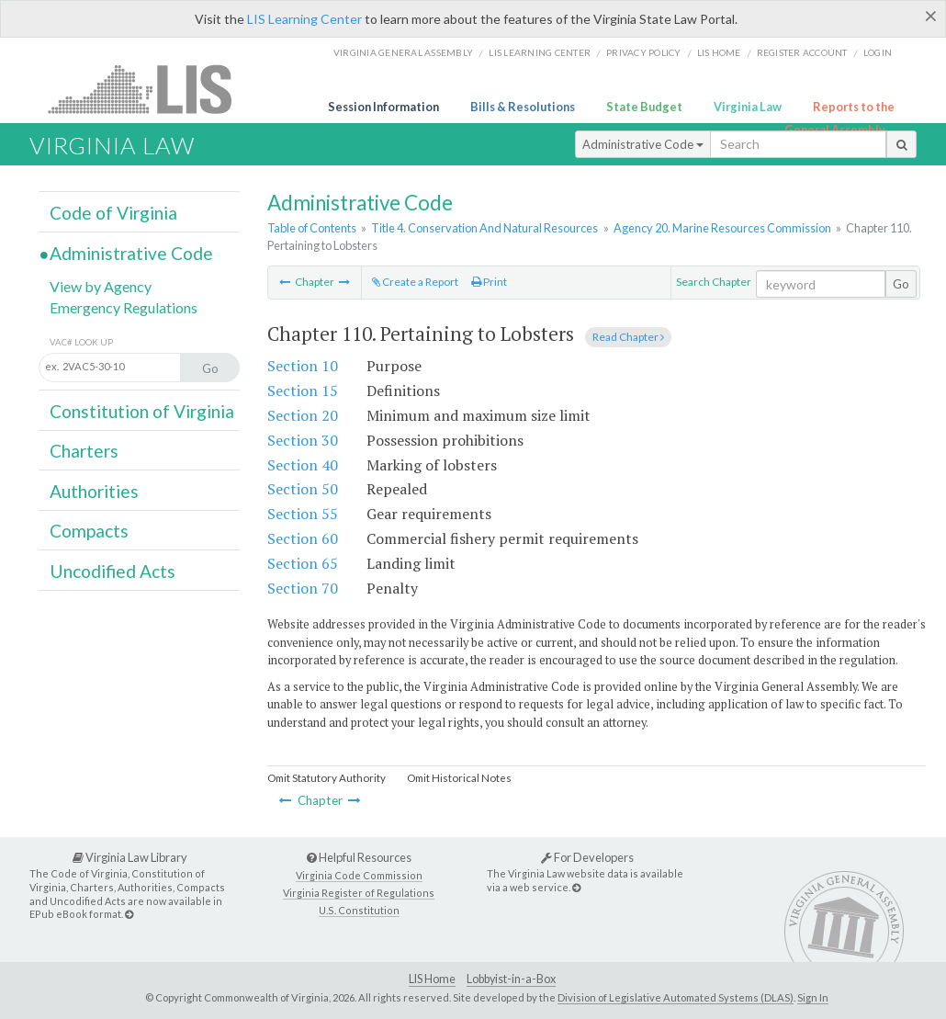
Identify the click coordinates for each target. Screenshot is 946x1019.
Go (901, 284)
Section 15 (302, 390)
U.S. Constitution (359, 910)
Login (877, 52)
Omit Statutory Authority (326, 778)
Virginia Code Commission (359, 875)
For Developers (587, 857)
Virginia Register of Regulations (358, 893)
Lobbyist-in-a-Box (511, 979)
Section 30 (302, 440)
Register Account (802, 52)
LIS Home (432, 979)
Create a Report (415, 282)
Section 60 (302, 538)
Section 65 (302, 563)
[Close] (931, 16)
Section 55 (302, 514)
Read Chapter (628, 337)
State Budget (644, 106)
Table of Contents (311, 228)
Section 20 (302, 415)
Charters (84, 450)
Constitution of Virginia (142, 411)
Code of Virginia (113, 212)
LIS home (719, 52)
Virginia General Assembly (403, 52)
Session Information (383, 106)
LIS (150, 88)
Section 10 (302, 366)
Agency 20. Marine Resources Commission (722, 228)
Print (489, 282)
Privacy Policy (643, 52)
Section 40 (302, 465)
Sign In (812, 997)
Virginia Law (748, 106)
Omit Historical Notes (459, 778)
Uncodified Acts (112, 571)
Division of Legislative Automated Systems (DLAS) (675, 997)
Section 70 (302, 588)
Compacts (89, 530)
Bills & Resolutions (522, 106)
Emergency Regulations (123, 307)
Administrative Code (643, 144)
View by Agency (101, 286)
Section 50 (302, 489)
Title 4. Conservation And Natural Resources (484, 228)
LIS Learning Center (304, 19)
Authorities (94, 491)
